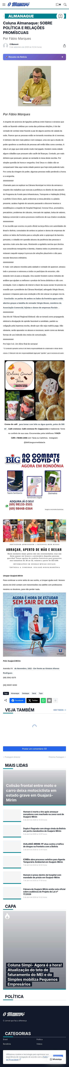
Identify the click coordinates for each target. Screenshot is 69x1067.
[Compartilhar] (63, 45)
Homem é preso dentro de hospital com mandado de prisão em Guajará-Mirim (42, 876)
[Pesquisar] (65, 4)
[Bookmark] (60, 16)
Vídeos (39, 1044)
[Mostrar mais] (55, 700)
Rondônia (7, 1044)
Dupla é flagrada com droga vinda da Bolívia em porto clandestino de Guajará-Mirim (44, 829)
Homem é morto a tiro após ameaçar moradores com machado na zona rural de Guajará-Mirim (43, 814)
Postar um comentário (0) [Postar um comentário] (34, 749)
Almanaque (21, 16)
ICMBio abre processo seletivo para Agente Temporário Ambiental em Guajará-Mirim (44, 860)
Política (40, 1039)
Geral (34, 693)
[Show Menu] (4, 4)
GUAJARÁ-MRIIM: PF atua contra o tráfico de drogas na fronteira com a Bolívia (43, 845)
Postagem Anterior (12, 757)
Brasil (5, 1039)
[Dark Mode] (60, 4)
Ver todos (58, 710)
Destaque (25, 693)
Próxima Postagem (56, 757)
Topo (41, 693)
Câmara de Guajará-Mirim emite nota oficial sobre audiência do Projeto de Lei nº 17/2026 (44, 892)
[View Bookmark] (57, 5)
